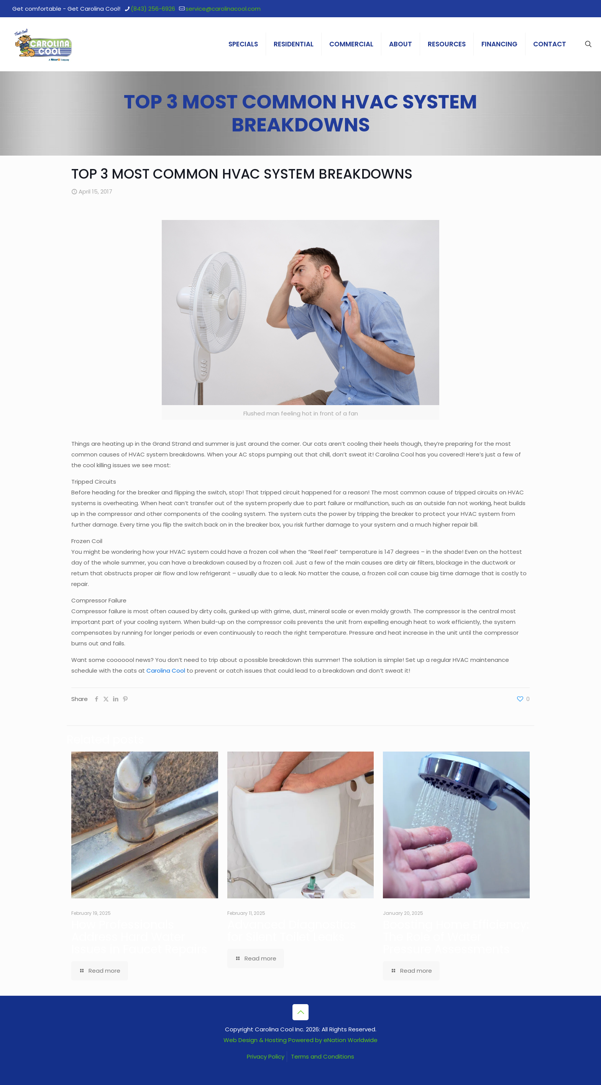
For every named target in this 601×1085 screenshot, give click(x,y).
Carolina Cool (166, 670)
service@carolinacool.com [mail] (223, 9)
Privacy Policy (265, 1056)
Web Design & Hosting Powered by (273, 1040)
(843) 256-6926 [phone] (153, 9)
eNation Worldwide (350, 1040)
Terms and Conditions (322, 1056)
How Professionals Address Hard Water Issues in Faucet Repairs (139, 937)
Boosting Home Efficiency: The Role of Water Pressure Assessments (456, 937)
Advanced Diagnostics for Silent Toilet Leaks (291, 931)
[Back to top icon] (300, 1012)
